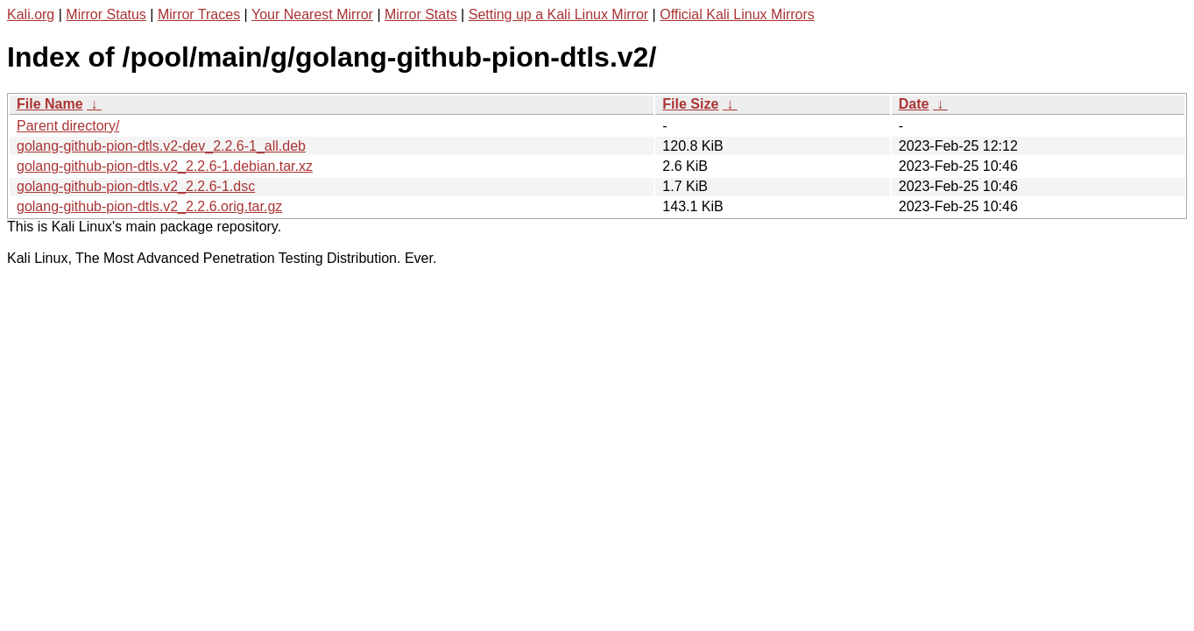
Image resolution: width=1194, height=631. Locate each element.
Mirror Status (106, 14)
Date (914, 103)
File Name (50, 103)
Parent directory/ (68, 125)
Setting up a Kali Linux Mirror (558, 14)
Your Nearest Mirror (312, 14)
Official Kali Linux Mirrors (737, 14)
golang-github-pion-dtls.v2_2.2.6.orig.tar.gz (149, 206)
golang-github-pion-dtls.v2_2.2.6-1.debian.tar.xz (165, 166)
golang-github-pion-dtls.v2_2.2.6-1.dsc (136, 186)
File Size (690, 103)
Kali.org (30, 14)
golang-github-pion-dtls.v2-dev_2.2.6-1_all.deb (161, 145)
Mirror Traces (199, 14)
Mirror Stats (421, 14)
